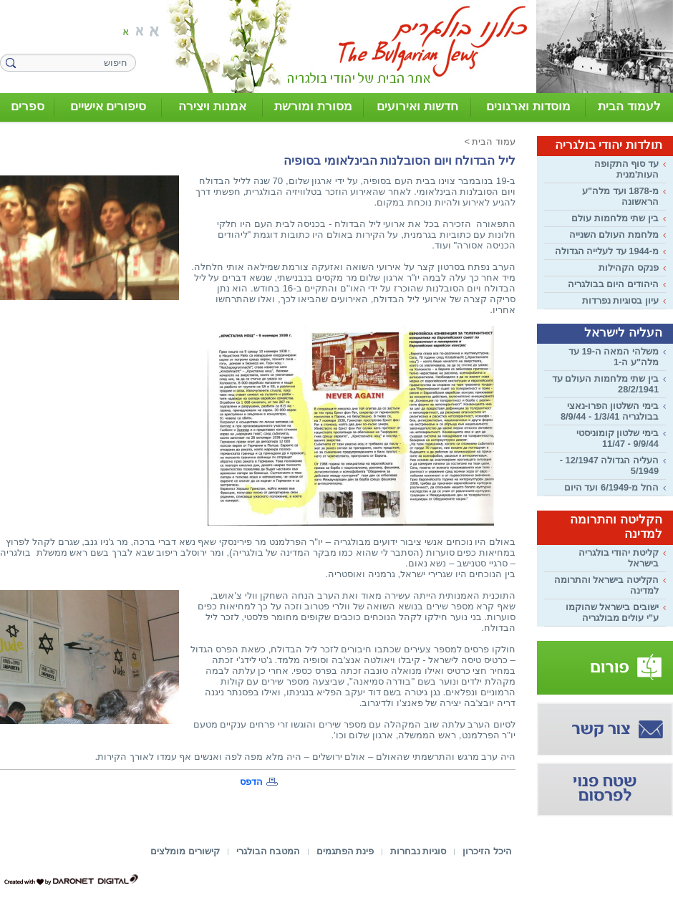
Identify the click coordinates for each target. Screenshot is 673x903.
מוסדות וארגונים (528, 106)
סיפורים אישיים (108, 106)
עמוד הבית (493, 141)
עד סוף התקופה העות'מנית (626, 169)
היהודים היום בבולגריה (613, 284)
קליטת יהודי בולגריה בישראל (618, 558)
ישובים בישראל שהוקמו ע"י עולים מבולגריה (612, 612)
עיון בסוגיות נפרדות (620, 300)
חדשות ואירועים (417, 106)
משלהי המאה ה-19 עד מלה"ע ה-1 (613, 356)
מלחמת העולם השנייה (614, 234)
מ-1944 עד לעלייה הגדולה (607, 251)
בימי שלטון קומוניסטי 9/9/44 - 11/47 (617, 438)
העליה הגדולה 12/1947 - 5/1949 (609, 465)
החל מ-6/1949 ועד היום (611, 487)
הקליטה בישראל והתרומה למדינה (606, 585)
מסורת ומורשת (313, 106)
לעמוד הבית (629, 106)
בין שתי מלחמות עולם (615, 218)
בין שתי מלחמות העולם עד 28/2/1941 (605, 384)
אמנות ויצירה (212, 106)
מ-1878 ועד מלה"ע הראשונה (620, 196)
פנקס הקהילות (629, 267)
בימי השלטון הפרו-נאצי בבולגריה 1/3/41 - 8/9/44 (610, 411)
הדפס (251, 781)
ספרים (27, 106)
